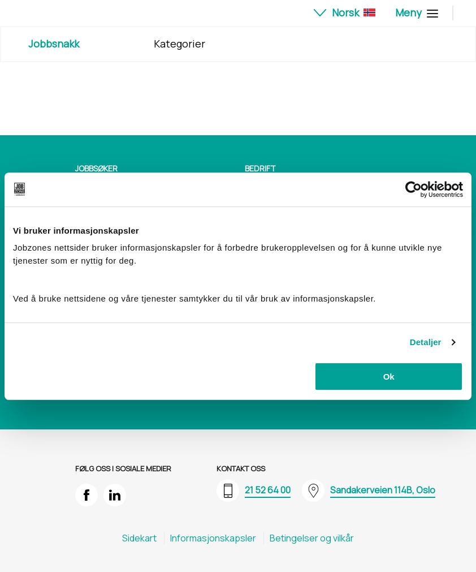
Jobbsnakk (53, 43)
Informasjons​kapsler (213, 538)
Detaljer (426, 342)
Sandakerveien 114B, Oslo (382, 490)
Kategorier (179, 43)
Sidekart (139, 538)
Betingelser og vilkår (312, 538)
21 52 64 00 (268, 490)
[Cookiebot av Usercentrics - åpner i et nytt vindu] (413, 189)
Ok (389, 376)
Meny (415, 12)
